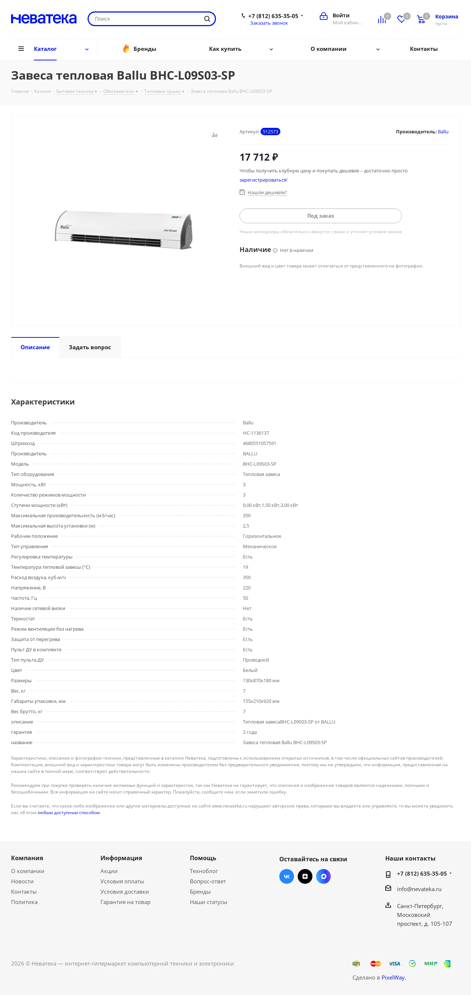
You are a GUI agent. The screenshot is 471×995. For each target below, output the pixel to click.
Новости (22, 881)
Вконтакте (286, 876)
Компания (27, 858)
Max (323, 876)
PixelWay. (394, 977)
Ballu (443, 131)
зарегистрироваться (263, 179)
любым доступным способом (69, 812)
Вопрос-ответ (208, 881)
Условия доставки (124, 891)
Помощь (203, 858)
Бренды (200, 891)
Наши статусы (208, 901)
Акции (109, 871)
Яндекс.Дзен (305, 876)
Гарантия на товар (125, 901)
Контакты (24, 891)
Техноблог (204, 871)
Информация (121, 858)
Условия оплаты (122, 881)
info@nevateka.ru (419, 889)
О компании (28, 871)
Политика (24, 901)
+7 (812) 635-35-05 (273, 16)
